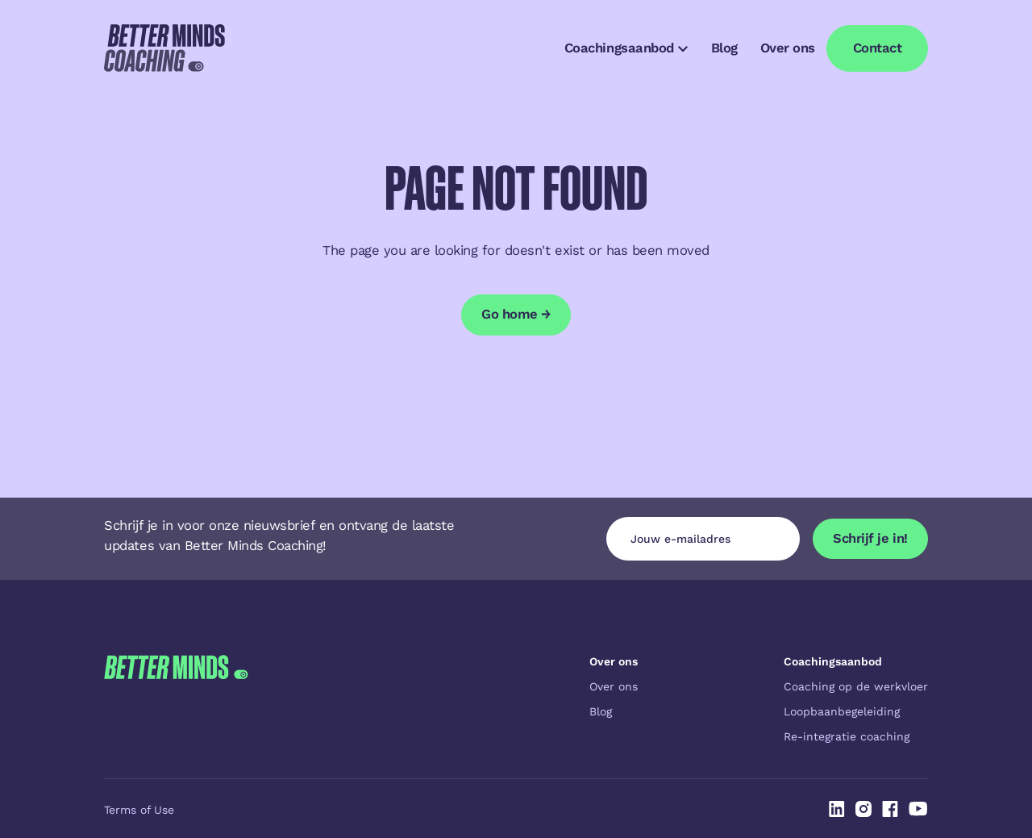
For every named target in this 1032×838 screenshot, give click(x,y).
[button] (626, 49)
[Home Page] (164, 48)
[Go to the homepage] (176, 698)
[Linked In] (837, 809)
